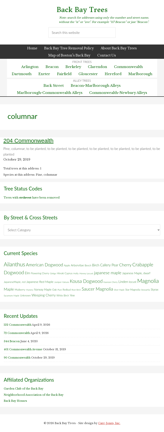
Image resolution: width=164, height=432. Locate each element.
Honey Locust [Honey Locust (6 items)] (86, 273)
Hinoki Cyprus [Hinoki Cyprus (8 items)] (65, 273)
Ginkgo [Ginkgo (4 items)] (53, 273)
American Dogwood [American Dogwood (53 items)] (44, 264)
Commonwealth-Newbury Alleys (118, 93)
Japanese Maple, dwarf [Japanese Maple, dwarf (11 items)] (136, 273)
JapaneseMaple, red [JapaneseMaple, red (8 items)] (15, 281)
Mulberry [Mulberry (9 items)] (20, 289)
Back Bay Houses (15, 401)
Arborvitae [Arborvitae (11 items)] (77, 265)
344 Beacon (12, 341)
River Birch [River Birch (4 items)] (76, 290)
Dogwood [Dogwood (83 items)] (14, 272)
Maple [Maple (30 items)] (9, 289)
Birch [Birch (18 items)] (95, 265)
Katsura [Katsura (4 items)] (66, 282)
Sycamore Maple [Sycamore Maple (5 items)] (11, 295)
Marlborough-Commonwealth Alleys (49, 93)
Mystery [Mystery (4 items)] (29, 290)
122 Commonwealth (17, 324)
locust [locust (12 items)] (132, 281)
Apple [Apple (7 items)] (67, 265)
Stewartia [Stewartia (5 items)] (145, 290)
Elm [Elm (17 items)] (27, 273)
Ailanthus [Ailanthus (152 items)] (14, 264)
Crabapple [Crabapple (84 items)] (142, 264)
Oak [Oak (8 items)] (54, 289)
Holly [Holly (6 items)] (76, 273)
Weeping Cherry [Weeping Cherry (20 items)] (44, 295)
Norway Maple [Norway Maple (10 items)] (42, 289)
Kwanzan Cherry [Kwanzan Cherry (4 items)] (111, 282)
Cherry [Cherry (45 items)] (125, 264)
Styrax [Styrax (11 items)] (154, 289)
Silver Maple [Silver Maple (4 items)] (119, 290)
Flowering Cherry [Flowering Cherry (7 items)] (40, 273)
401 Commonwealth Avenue (23, 349)
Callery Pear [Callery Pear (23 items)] (109, 265)
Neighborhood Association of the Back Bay (33, 395)
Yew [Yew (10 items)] (72, 295)
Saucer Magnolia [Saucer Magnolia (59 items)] (97, 289)
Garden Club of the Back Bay (23, 388)
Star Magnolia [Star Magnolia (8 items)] (132, 289)
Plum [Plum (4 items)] (59, 290)
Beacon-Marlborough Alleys (96, 86)
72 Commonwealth (17, 333)
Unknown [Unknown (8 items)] (25, 295)
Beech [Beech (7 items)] (88, 265)
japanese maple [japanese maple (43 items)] (107, 272)
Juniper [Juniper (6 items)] (58, 282)
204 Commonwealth (28, 140)
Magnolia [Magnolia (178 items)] (148, 280)
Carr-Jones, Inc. (109, 423)
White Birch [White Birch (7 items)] (63, 295)
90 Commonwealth (17, 357)
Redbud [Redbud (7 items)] (67, 289)
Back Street (53, 86)
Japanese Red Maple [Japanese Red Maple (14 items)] (39, 282)
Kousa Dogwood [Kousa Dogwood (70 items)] (86, 281)
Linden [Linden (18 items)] (123, 282)
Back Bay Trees (82, 9)
